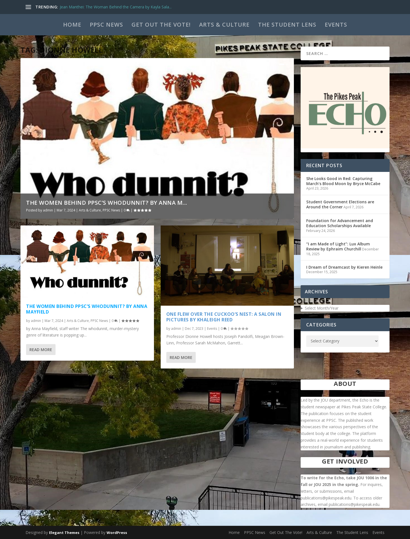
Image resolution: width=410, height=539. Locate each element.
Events (336, 24)
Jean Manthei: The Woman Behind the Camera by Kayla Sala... (116, 7)
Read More (40, 349)
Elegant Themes (64, 532)
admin (48, 210)
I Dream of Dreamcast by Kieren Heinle (344, 267)
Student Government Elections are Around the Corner (340, 204)
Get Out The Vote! (161, 24)
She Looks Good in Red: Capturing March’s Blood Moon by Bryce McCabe (343, 181)
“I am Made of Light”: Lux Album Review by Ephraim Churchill (338, 246)
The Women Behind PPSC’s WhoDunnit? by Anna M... (106, 202)
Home (72, 24)
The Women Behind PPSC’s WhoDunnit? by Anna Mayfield (86, 309)
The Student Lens (287, 24)
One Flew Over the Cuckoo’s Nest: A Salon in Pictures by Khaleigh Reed (224, 317)
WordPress (117, 532)
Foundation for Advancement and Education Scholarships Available (339, 223)
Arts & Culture (224, 24)
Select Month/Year (321, 308)
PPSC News (106, 24)
